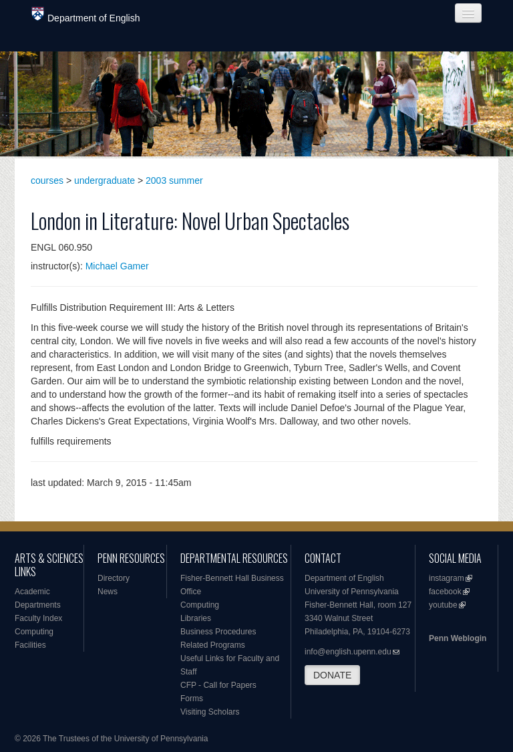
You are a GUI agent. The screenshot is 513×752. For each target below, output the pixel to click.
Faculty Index (38, 618)
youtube (443, 605)
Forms (191, 698)
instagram (446, 578)
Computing (34, 631)
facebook (445, 591)
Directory (114, 578)
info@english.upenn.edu (348, 651)
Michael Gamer (117, 266)
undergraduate (104, 180)
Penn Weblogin (457, 638)
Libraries (195, 618)
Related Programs (212, 645)
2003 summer (174, 180)
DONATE (332, 675)
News (108, 591)
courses (47, 180)
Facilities (30, 645)
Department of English (85, 15)
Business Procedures (218, 631)
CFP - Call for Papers (218, 685)
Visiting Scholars (210, 712)
